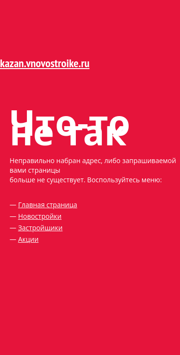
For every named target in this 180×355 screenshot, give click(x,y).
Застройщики (40, 227)
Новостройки (40, 216)
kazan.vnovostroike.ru (44, 63)
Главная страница (47, 204)
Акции (28, 239)
